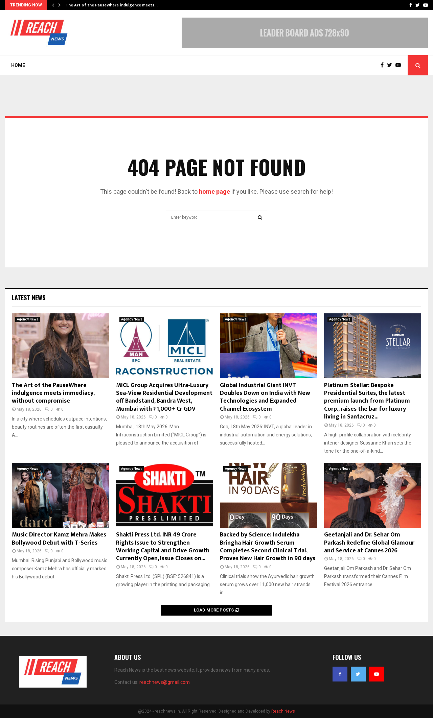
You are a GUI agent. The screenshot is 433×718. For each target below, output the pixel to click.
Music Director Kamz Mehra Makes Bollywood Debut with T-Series (59, 539)
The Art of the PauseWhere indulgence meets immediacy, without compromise (53, 393)
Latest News (28, 297)
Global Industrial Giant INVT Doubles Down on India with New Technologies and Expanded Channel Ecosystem (265, 397)
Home (18, 65)
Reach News (283, 711)
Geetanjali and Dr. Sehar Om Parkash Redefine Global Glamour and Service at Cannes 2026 (369, 543)
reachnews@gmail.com (164, 682)
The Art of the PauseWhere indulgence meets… (112, 5)
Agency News (27, 319)
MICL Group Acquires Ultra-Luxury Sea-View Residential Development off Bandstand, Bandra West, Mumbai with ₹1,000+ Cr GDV (164, 397)
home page (214, 191)
